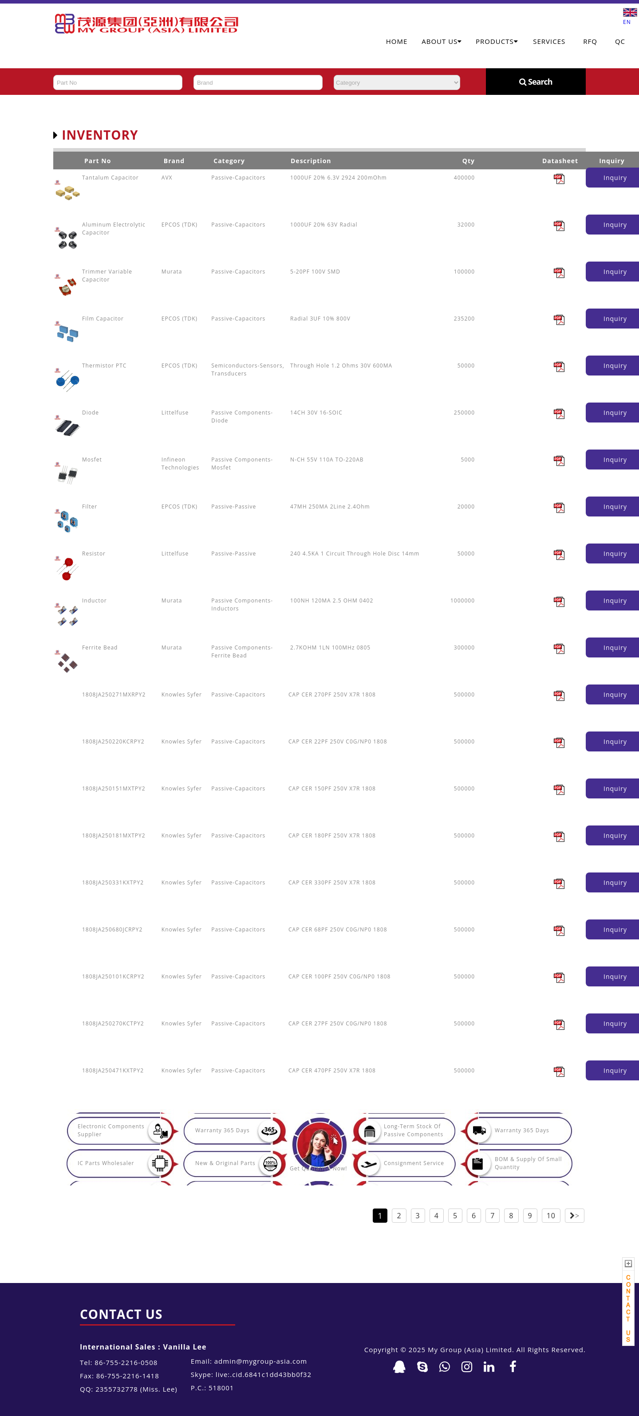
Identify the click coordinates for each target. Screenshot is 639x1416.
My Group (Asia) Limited (470, 1349)
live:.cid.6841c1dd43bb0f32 (264, 1374)
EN (630, 18)
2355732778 (116, 1389)
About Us (442, 41)
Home (397, 41)
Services (549, 41)
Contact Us (121, 1314)
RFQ (590, 41)
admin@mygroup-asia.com (260, 1361)
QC (620, 41)
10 (551, 1215)
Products (497, 41)
